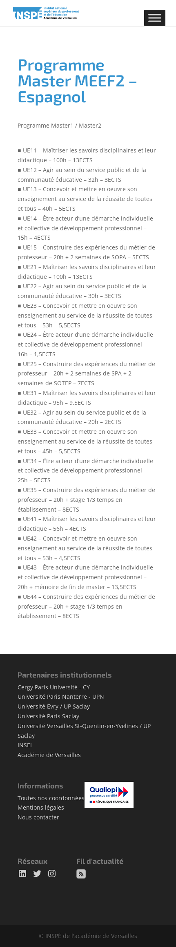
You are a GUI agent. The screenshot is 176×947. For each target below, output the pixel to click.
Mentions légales (41, 807)
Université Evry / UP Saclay (54, 706)
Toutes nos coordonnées (51, 798)
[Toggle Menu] (154, 18)
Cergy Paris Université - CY (54, 687)
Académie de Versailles (49, 755)
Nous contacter (38, 817)
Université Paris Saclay (48, 716)
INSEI (25, 745)
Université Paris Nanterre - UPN (61, 696)
